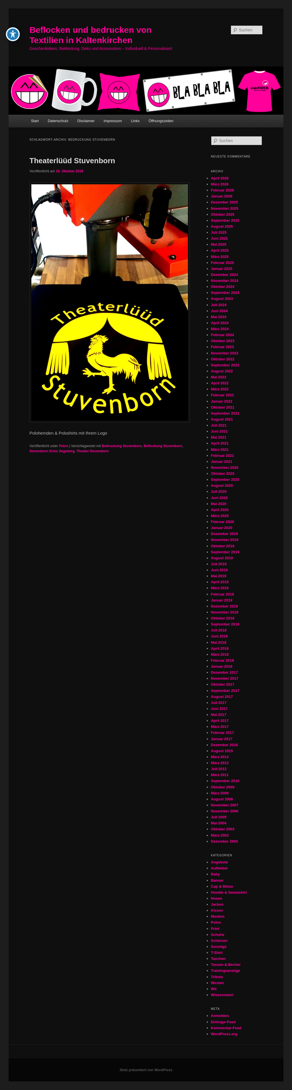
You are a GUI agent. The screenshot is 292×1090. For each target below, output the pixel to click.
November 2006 (224, 811)
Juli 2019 (219, 564)
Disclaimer (86, 121)
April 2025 (220, 250)
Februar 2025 (222, 263)
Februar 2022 (222, 395)
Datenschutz (58, 121)
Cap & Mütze (222, 886)
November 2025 (224, 208)
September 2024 (225, 292)
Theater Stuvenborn (92, 451)
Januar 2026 (221, 196)
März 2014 (220, 757)
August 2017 (222, 697)
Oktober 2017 (222, 684)
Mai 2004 (218, 823)
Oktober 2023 (222, 341)
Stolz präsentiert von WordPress (145, 1070)
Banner (217, 880)
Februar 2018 (222, 660)
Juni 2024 (219, 311)
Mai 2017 (218, 714)
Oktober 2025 (222, 214)
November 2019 (224, 540)
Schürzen (219, 940)
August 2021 (222, 419)
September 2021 (225, 413)
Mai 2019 (218, 576)
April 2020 (220, 510)
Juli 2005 (219, 817)
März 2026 (220, 184)
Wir (214, 989)
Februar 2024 (222, 335)
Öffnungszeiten (161, 121)
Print (215, 928)
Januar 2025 (221, 269)
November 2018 (224, 612)
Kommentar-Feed (226, 1028)
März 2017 (220, 726)
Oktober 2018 (222, 618)
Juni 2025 (219, 238)
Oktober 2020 (222, 473)
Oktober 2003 (222, 829)
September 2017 (225, 691)
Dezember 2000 (224, 841)
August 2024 (222, 298)
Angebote (219, 862)
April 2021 (220, 443)
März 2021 (220, 449)
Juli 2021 (219, 425)
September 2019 (225, 552)
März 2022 (220, 389)
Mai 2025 (218, 244)
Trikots (217, 977)
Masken (218, 916)
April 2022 (220, 383)
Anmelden (220, 1016)
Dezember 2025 (224, 202)
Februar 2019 (222, 594)
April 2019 (220, 582)
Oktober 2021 (222, 407)
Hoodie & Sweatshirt (229, 892)
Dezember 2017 (224, 672)
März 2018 (220, 654)
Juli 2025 (219, 232)
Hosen (216, 898)
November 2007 (224, 805)
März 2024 (220, 329)
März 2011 (220, 775)
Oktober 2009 (222, 787)
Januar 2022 (221, 401)
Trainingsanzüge (225, 970)
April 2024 (220, 323)
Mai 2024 (218, 317)
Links (135, 121)
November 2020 (224, 467)
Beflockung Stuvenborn (163, 446)
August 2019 (222, 558)
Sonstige (219, 946)
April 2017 (220, 720)
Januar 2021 (221, 461)
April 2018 (220, 648)
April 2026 (220, 178)
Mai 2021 (218, 437)
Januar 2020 (221, 528)
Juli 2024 (219, 305)
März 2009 (220, 793)
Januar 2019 (221, 600)
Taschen (218, 958)
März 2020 (220, 516)
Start (34, 121)
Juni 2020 (219, 498)
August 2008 (222, 799)
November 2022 (224, 353)
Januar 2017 (221, 739)
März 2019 (220, 588)
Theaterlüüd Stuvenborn (72, 160)
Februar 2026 (222, 190)
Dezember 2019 (224, 534)
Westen (217, 983)
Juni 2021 (219, 431)
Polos (63, 446)
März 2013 (220, 763)
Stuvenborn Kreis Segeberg (51, 451)
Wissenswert (222, 995)
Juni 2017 (219, 709)
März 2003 (220, 835)
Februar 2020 (222, 522)
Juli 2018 (219, 630)
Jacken (217, 904)
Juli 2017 (219, 703)
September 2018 (225, 624)
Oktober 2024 (222, 286)
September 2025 (225, 220)
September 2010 (225, 781)
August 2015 (222, 751)
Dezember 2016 (224, 745)
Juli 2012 (219, 769)
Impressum (113, 121)
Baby (215, 874)
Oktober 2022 (222, 359)
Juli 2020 (219, 491)
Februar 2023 (222, 347)
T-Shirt (217, 952)
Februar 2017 (222, 732)
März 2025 (220, 257)
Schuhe (217, 934)
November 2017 (224, 678)
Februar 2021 (222, 455)
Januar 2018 (221, 666)
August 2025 (222, 226)
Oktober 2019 (222, 546)
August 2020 (222, 485)
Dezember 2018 (224, 606)
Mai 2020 (218, 504)
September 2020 (225, 479)
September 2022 (225, 365)
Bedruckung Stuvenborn (122, 446)
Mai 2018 (218, 642)
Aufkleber (219, 868)
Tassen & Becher (226, 964)
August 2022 (222, 371)
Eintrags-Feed (223, 1022)
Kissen (217, 910)
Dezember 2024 (224, 274)
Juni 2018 (219, 636)
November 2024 (224, 280)
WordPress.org (224, 1034)
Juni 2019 (219, 570)
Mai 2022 (218, 377)
